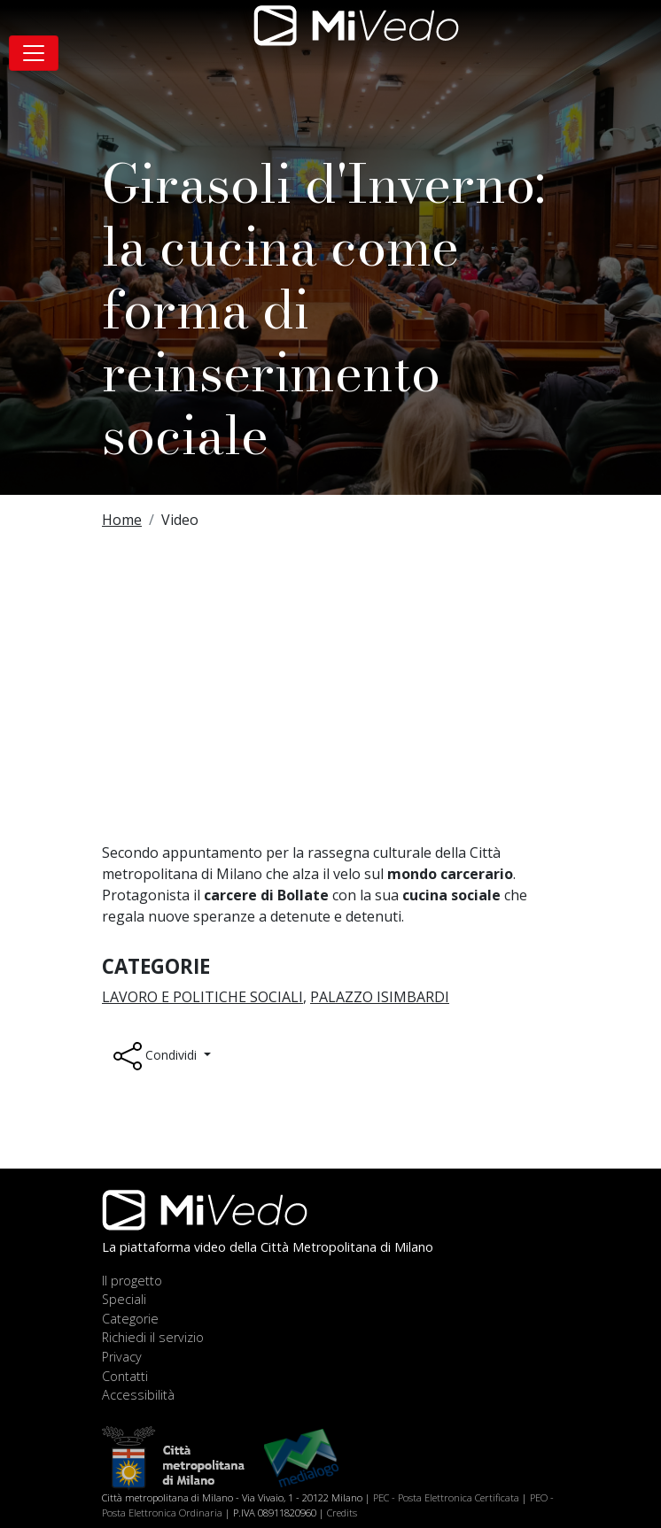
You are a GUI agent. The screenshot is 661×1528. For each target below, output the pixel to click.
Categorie (130, 1318)
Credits (342, 1512)
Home (122, 519)
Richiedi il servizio (153, 1337)
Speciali (124, 1299)
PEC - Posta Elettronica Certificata (446, 1497)
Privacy (122, 1356)
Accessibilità (138, 1394)
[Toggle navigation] (33, 53)
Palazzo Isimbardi (379, 997)
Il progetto (132, 1280)
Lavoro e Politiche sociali (202, 997)
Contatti (125, 1376)
